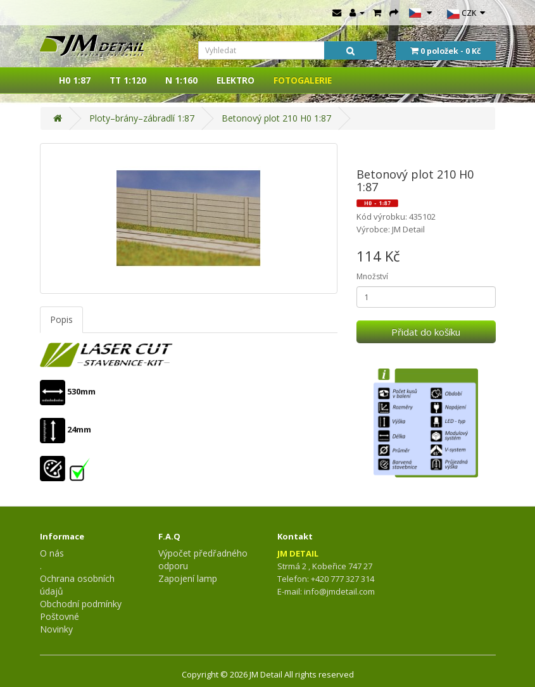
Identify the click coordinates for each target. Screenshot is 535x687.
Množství (372, 276)
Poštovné (59, 616)
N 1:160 (181, 80)
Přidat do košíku (425, 331)
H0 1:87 (75, 80)
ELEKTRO (236, 80)
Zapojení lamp (187, 578)
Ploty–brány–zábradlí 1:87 (141, 118)
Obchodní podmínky (81, 604)
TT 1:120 (128, 80)
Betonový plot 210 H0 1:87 (276, 118)
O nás (52, 553)
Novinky (56, 629)
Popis (61, 319)
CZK (466, 14)
